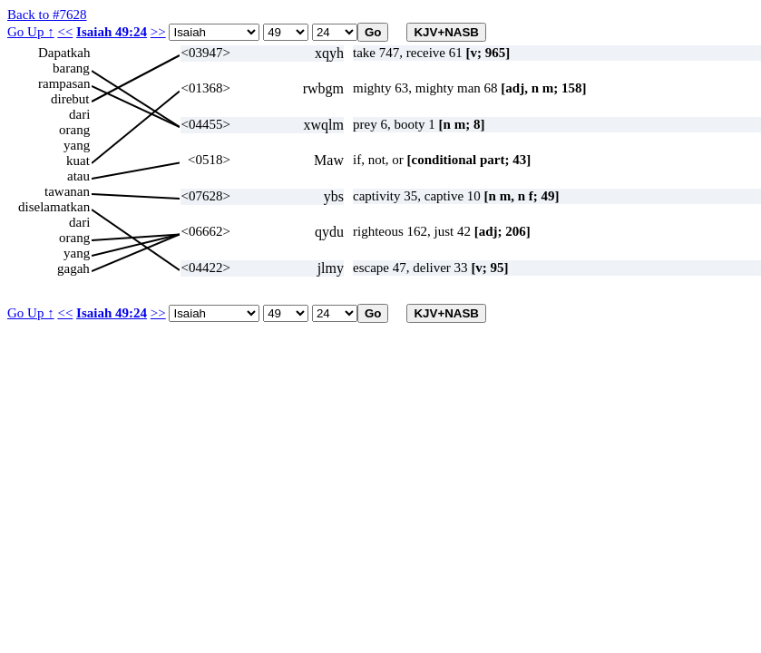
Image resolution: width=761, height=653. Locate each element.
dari (79, 114)
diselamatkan (54, 207)
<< (65, 31)
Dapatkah (64, 52)
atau (78, 176)
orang (74, 129)
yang (76, 145)
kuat (78, 160)
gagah (73, 268)
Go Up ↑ (30, 31)
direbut (70, 99)
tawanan (67, 191)
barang (71, 68)
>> (158, 31)
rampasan (64, 83)
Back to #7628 (47, 14)
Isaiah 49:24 (111, 31)
